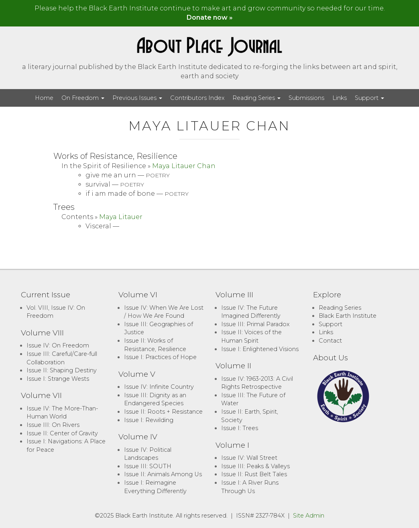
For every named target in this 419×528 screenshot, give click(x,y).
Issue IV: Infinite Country (159, 386)
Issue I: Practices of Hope (160, 357)
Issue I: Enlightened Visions (260, 349)
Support (369, 98)
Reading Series (256, 98)
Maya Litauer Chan (184, 166)
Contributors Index (197, 98)
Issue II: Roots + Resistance (163, 411)
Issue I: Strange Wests (57, 378)
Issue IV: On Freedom (57, 345)
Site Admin (308, 515)
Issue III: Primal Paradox (255, 324)
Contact (330, 340)
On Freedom (82, 98)
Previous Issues (137, 98)
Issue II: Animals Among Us (163, 474)
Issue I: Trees (239, 428)
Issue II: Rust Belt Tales (254, 474)
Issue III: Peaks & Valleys (255, 466)
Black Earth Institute (347, 315)
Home (44, 98)
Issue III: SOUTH (147, 466)
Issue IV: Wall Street (249, 457)
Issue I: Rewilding (148, 420)
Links (339, 98)
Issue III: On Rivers (52, 424)
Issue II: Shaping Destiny (61, 370)
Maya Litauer (120, 217)
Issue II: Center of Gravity (62, 433)
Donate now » (210, 17)
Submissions (306, 98)
